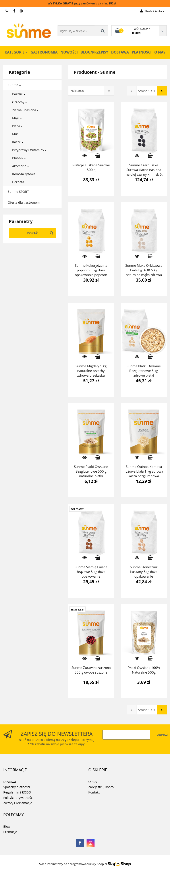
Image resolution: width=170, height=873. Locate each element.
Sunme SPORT (18, 191)
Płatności (141, 52)
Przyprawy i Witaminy (29, 150)
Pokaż (32, 233)
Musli (16, 134)
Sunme (14, 85)
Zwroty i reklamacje (17, 803)
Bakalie (18, 94)
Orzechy (19, 102)
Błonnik (19, 158)
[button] (15, 770)
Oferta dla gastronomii (24, 202)
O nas (159, 52)
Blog (6, 826)
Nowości (69, 52)
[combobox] (91, 90)
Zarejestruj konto (101, 787)
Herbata (18, 182)
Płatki (17, 126)
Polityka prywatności (18, 797)
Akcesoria (20, 166)
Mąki (17, 118)
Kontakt (94, 792)
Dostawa (120, 52)
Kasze (17, 142)
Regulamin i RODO (17, 792)
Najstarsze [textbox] (77, 91)
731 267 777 (7, 11)
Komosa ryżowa (23, 174)
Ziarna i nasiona (25, 110)
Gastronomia (44, 52)
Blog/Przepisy (94, 52)
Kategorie (16, 52)
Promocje (10, 832)
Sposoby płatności (16, 787)
